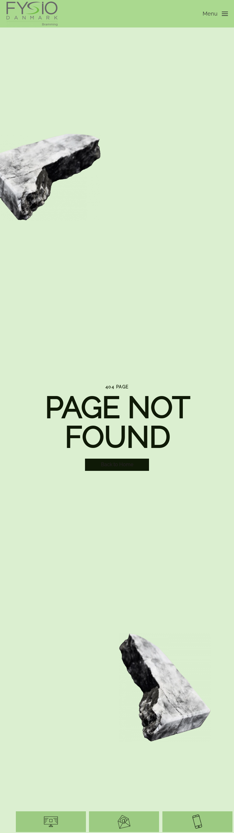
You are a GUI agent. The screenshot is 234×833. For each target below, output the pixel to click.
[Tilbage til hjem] (33, 13)
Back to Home (117, 464)
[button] (215, 14)
